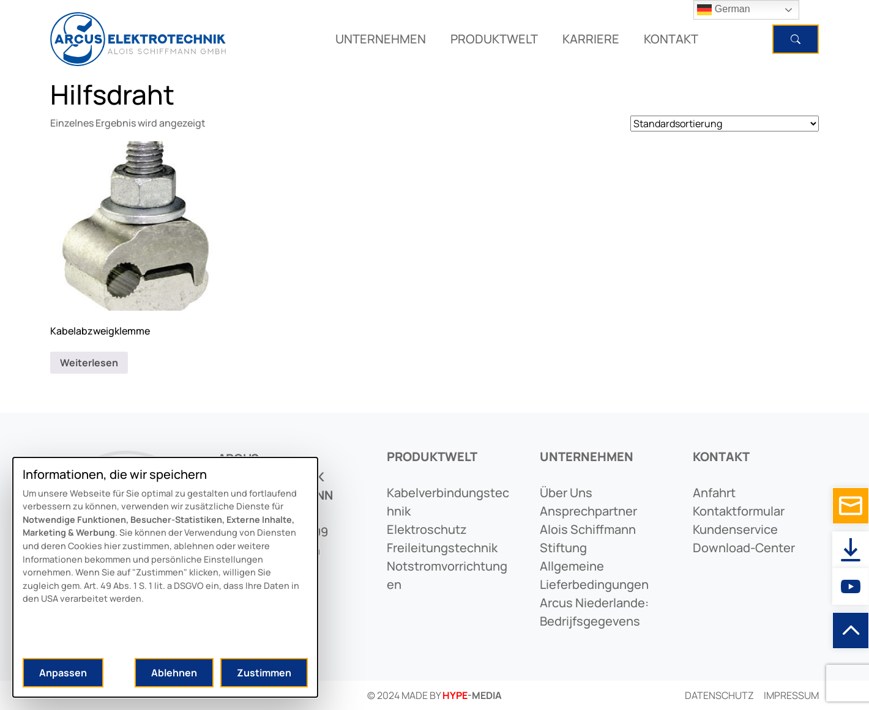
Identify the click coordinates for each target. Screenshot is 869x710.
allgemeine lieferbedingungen (594, 575)
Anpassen (63, 672)
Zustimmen (264, 672)
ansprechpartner (588, 511)
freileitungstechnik (442, 547)
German (723, 9)
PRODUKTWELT (494, 39)
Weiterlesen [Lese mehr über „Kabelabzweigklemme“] (89, 362)
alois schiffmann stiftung (588, 538)
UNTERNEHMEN (380, 39)
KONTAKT (671, 39)
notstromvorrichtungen (447, 575)
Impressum (791, 695)
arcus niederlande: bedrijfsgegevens (594, 611)
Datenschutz (719, 695)
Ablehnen (174, 672)
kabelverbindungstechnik (448, 501)
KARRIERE (590, 39)
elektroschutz (427, 529)
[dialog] (165, 577)
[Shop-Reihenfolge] (724, 123)
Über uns (566, 492)
